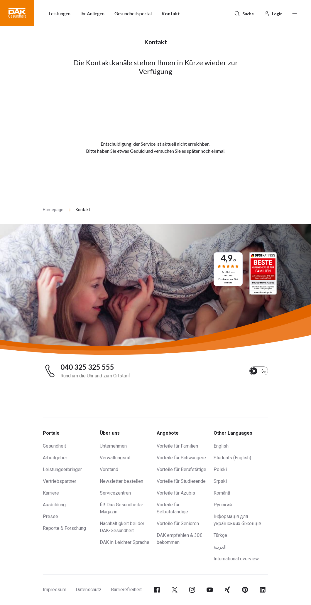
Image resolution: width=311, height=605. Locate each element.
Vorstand (109, 469)
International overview (236, 559)
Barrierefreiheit (126, 589)
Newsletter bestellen (121, 481)
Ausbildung (54, 504)
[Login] (273, 13)
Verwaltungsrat (115, 458)
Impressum (54, 589)
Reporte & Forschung (64, 528)
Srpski (220, 481)
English (221, 446)
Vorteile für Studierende (181, 481)
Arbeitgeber (55, 458)
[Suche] (244, 13)
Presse (50, 516)
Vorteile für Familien (177, 446)
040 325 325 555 (87, 367)
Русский (223, 504)
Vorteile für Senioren (178, 523)
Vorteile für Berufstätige (181, 469)
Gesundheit (54, 446)
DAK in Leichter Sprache (124, 542)
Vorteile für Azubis (176, 493)
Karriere (51, 493)
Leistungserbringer (62, 469)
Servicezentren (115, 493)
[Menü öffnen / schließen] (294, 13)
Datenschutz (89, 589)
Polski (220, 469)
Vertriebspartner (59, 481)
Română (222, 493)
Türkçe (220, 535)
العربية (220, 547)
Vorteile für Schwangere (181, 458)
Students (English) (232, 458)
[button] (17, 13)
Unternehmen (113, 446)
